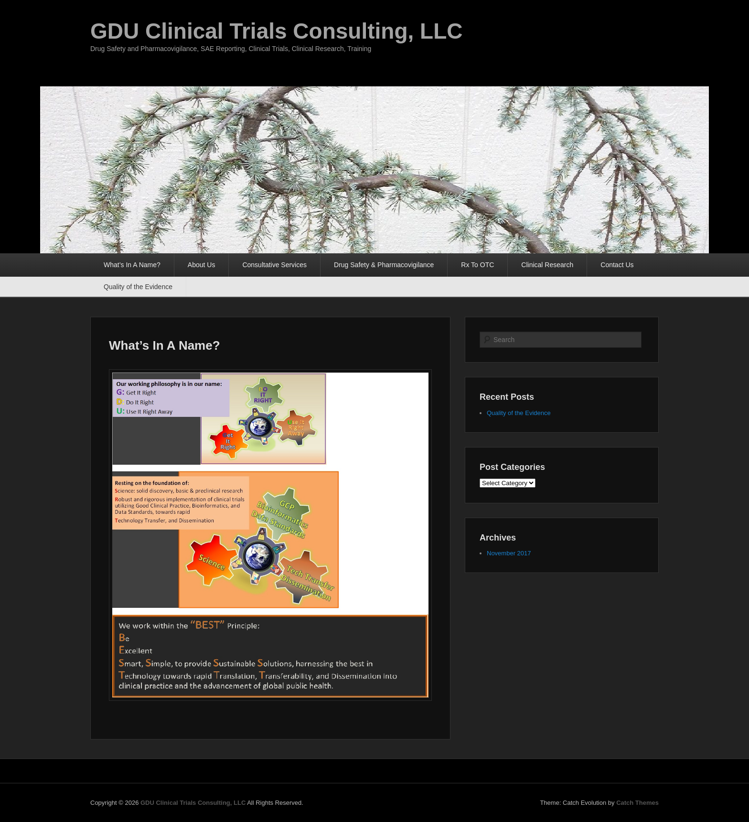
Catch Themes (637, 802)
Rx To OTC (477, 265)
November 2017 (509, 553)
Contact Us (616, 265)
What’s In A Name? (132, 265)
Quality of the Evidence (138, 287)
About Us (201, 265)
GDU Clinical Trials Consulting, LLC (276, 31)
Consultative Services (274, 265)
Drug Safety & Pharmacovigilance (384, 265)
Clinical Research (547, 265)
